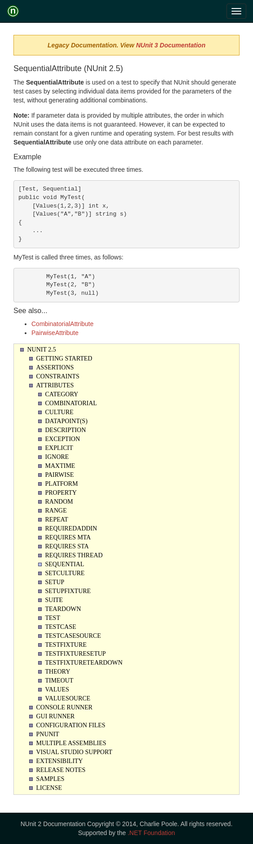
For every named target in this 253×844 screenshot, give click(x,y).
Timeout (59, 680)
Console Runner (64, 707)
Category (62, 394)
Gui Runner (55, 716)
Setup (55, 582)
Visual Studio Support (74, 752)
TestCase (60, 626)
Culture (59, 412)
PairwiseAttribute (55, 332)
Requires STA (67, 546)
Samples (50, 779)
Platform (61, 483)
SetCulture (65, 573)
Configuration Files (70, 725)
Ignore (57, 457)
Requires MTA (68, 537)
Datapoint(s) (66, 421)
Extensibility (59, 761)
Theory (57, 671)
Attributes (55, 385)
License (49, 788)
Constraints (57, 376)
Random (59, 501)
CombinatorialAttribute (62, 323)
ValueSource (68, 698)
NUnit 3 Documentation (170, 45)
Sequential (64, 564)
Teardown (63, 609)
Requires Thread (74, 555)
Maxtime (60, 465)
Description (65, 430)
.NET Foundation (151, 832)
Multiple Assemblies (71, 743)
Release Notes (61, 770)
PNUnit (47, 734)
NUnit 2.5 (41, 349)
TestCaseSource (73, 635)
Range (56, 510)
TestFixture (66, 644)
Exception (62, 439)
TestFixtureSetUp (75, 653)
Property (61, 492)
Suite (54, 600)
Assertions (55, 367)
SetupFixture (68, 591)
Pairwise (59, 474)
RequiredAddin (71, 528)
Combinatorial (71, 403)
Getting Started (64, 358)
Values (57, 689)
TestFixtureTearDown (84, 662)
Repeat (56, 519)
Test (52, 618)
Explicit (59, 448)
